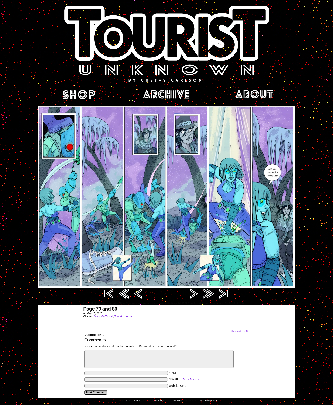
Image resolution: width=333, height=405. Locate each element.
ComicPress (178, 400)
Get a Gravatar (191, 379)
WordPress (160, 400)
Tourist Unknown (166, 43)
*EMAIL (184, 379)
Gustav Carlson (132, 400)
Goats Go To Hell (103, 316)
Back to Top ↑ (212, 400)
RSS (200, 400)
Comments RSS (239, 331)
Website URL (177, 385)
